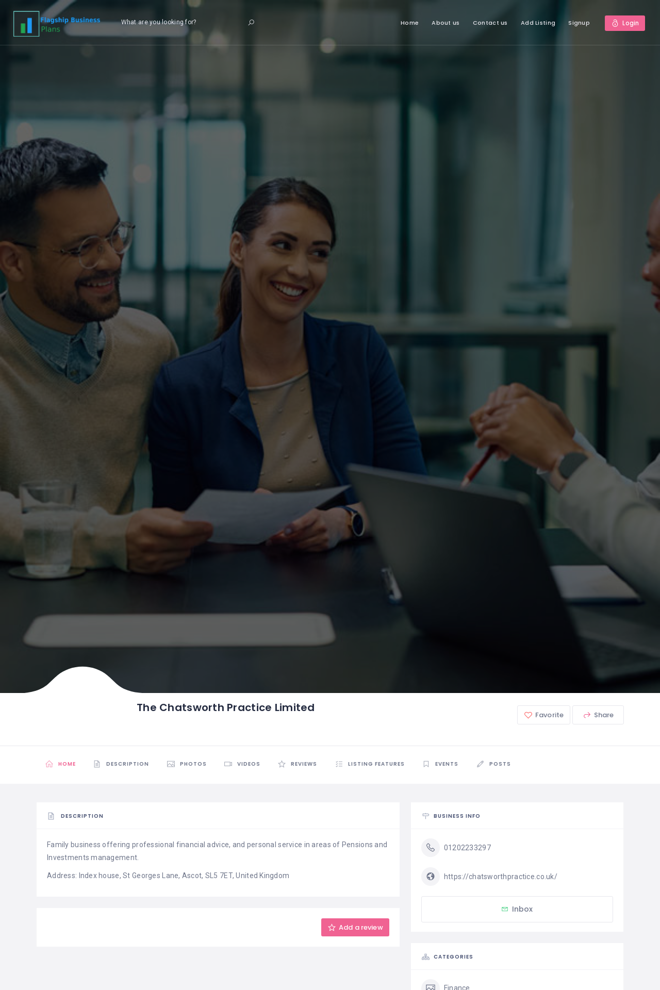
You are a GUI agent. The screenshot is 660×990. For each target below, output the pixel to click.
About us (445, 23)
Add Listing (537, 23)
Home (409, 23)
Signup (578, 23)
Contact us (489, 23)
